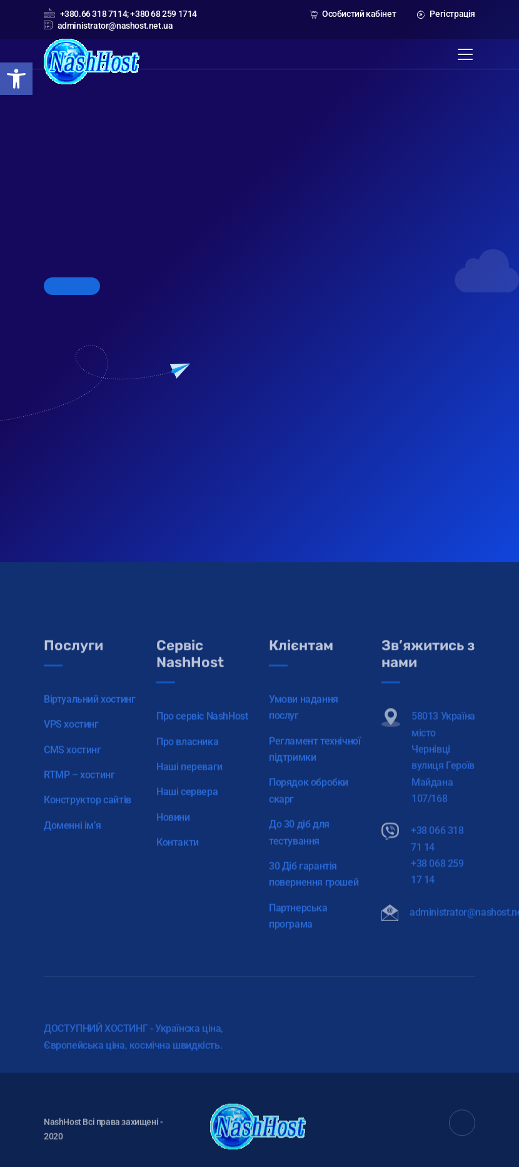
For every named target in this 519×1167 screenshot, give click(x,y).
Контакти (177, 857)
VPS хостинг (71, 739)
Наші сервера (187, 806)
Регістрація (446, 14)
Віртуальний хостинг (89, 714)
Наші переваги (189, 781)
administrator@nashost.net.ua (108, 26)
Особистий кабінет (353, 14)
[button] (16, 78)
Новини (173, 832)
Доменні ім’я (72, 840)
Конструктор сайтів (87, 814)
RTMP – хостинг (79, 789)
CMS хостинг (72, 764)
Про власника (187, 756)
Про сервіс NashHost (202, 731)
